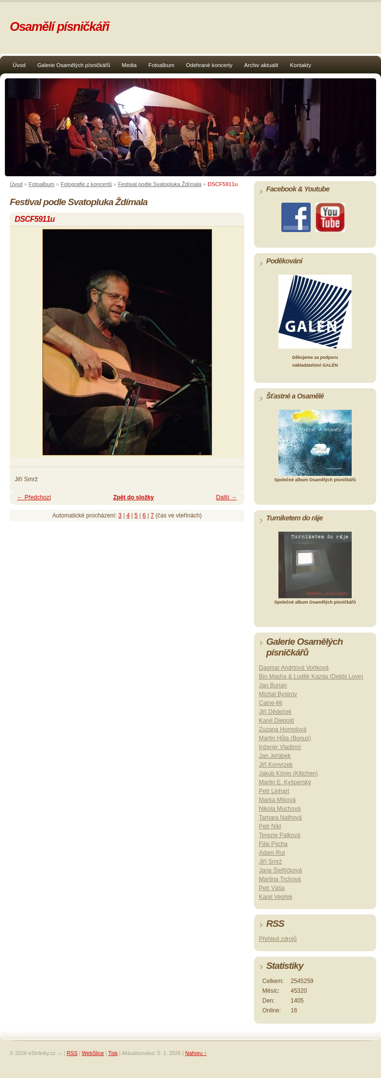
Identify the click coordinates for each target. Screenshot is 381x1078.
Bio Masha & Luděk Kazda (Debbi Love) (311, 676)
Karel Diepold (276, 720)
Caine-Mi (270, 703)
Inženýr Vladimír (280, 747)
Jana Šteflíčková (280, 870)
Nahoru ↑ (196, 1053)
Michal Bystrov (278, 694)
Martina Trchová (280, 879)
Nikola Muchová (279, 808)
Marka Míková (277, 800)
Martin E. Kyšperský (285, 782)
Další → (226, 497)
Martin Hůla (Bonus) (285, 738)
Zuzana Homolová (282, 729)
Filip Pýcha (273, 844)
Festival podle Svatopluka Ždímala (159, 184)
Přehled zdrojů (277, 939)
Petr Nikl (270, 826)
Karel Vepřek (276, 896)
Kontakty (301, 65)
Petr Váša (272, 888)
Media (129, 65)
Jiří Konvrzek (276, 764)
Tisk (112, 1053)
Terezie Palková (279, 835)
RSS (71, 1053)
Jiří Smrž (270, 861)
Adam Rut (272, 852)
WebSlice (93, 1053)
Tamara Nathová (280, 817)
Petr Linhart (274, 791)
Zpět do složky (133, 497)
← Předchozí (34, 497)
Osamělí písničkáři (59, 26)
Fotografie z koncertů (86, 184)
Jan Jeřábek (275, 755)
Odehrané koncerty (209, 65)
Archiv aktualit (261, 65)
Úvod (19, 65)
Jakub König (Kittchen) (288, 773)
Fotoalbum (161, 65)
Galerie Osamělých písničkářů (73, 65)
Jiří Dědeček (275, 711)
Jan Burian (273, 685)
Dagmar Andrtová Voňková (294, 667)
